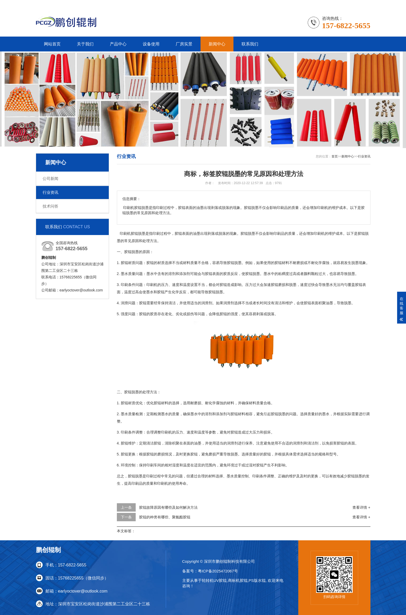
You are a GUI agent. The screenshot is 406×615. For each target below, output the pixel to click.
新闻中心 (217, 44)
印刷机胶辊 (128, 233)
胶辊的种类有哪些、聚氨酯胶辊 (164, 517)
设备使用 (151, 44)
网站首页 (52, 44)
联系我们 (342, 4)
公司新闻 (50, 178)
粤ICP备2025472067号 (218, 571)
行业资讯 (50, 192)
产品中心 (118, 44)
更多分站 (363, 4)
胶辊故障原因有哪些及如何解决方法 (168, 507)
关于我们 (85, 44)
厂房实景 (184, 44)
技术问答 (50, 206)
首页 (334, 156)
